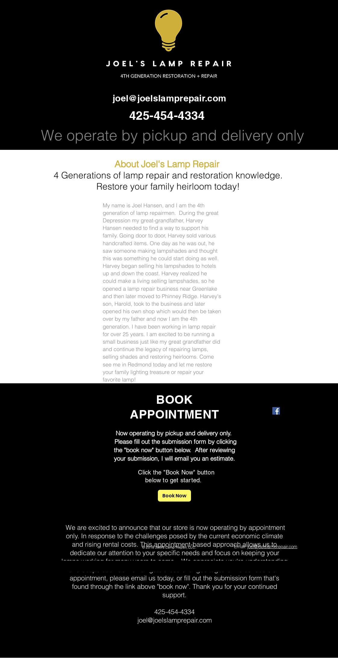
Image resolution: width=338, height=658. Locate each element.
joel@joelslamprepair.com (169, 98)
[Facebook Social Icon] (276, 411)
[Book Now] (174, 496)
